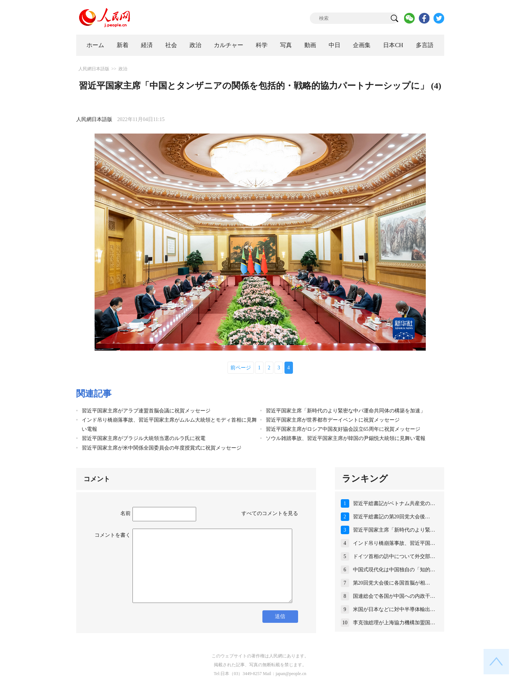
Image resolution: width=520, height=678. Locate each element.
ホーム (95, 45)
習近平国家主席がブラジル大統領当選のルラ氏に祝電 (143, 438)
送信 (280, 616)
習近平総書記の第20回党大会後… (391, 516)
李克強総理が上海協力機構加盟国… (394, 622)
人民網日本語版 (93, 68)
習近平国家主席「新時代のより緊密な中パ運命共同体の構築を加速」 (345, 410)
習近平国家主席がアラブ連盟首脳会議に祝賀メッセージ (146, 410)
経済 (147, 45)
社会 (171, 45)
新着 (122, 45)
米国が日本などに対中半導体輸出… (394, 609)
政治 (195, 45)
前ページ (240, 367)
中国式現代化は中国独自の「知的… (394, 569)
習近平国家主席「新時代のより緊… (394, 530)
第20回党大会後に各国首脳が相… (391, 583)
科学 (262, 45)
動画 (310, 45)
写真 (286, 45)
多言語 (425, 45)
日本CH (393, 45)
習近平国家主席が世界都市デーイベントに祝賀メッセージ (333, 420)
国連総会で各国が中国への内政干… (394, 596)
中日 (334, 45)
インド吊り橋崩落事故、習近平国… (394, 543)
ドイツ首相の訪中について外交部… (394, 556)
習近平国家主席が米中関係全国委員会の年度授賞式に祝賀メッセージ (161, 448)
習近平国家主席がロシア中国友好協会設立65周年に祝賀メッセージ (343, 429)
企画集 (362, 45)
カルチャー (228, 45)
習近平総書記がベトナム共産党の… (394, 503)
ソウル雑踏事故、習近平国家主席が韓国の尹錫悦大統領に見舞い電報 (345, 438)
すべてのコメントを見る (269, 513)
